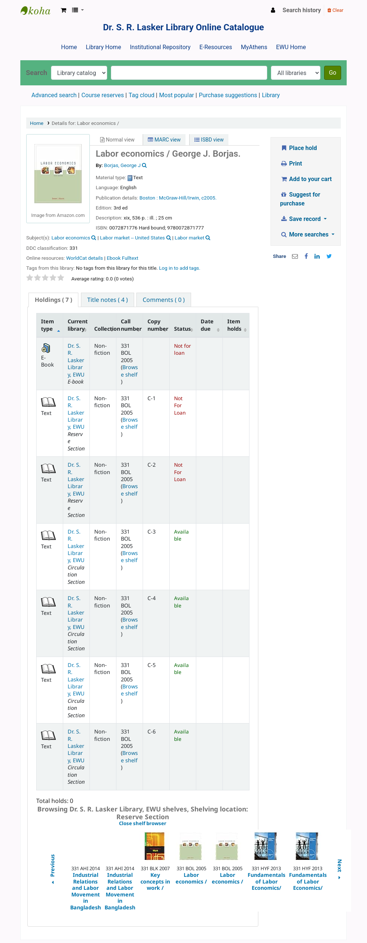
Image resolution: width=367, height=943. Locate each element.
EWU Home (291, 47)
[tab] (53, 300)
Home (69, 47)
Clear (335, 10)
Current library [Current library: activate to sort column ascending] (78, 325)
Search (36, 72)
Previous (52, 870)
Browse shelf (129, 371)
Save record (301, 218)
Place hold (298, 148)
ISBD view (209, 140)
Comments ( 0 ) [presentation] (164, 300)
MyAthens (254, 47)
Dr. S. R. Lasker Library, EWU (76, 360)
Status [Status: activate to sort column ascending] (182, 328)
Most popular (176, 95)
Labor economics (70, 238)
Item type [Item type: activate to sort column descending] (47, 325)
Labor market (189, 238)
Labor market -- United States (132, 238)
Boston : (148, 198)
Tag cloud (141, 95)
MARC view (164, 140)
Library (271, 95)
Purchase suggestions (228, 95)
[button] (63, 10)
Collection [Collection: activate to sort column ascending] (105, 328)
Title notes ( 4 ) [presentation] (107, 300)
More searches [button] (305, 234)
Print (291, 163)
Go (332, 72)
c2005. (209, 198)
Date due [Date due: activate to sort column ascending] (207, 325)
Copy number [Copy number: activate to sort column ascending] (157, 325)
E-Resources (215, 47)
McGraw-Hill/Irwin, (179, 198)
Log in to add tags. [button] (179, 268)
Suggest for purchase (300, 199)
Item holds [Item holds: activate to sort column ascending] (234, 325)
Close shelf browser (168, 824)
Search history (302, 10)
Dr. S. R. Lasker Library (39, 10)
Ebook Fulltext (122, 258)
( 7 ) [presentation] (53, 300)
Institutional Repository (160, 47)
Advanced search (54, 95)
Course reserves (102, 95)
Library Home (103, 47)
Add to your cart (306, 179)
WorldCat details (84, 258)
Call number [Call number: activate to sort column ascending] (131, 325)
